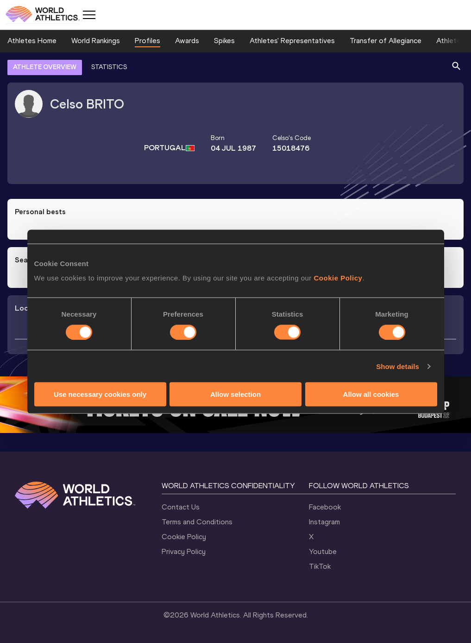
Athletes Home (32, 40)
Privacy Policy (184, 551)
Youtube (323, 551)
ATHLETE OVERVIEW (44, 67)
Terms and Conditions (197, 521)
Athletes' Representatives (292, 40)
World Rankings (95, 40)
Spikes (224, 40)
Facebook (325, 507)
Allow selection (235, 394)
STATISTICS (109, 67)
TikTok (320, 566)
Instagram (324, 521)
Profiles (147, 40)
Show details (397, 366)
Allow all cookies (371, 394)
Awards (187, 40)
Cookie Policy (338, 278)
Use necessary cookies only (100, 394)
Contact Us (181, 507)
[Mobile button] (89, 15)
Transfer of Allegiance (385, 40)
